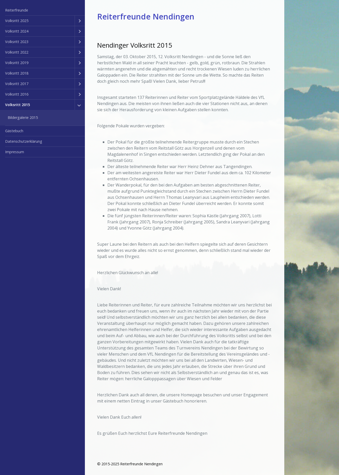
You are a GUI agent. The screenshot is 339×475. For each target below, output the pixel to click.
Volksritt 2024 (16, 31)
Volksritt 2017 (16, 83)
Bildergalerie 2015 (23, 117)
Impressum (14, 151)
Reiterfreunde (16, 10)
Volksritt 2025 (16, 20)
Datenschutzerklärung (23, 141)
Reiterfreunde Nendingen (145, 16)
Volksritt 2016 (16, 94)
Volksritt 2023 (16, 41)
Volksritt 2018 (16, 73)
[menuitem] (42, 10)
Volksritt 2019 (16, 62)
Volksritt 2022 (16, 52)
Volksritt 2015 (17, 104)
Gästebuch (14, 130)
